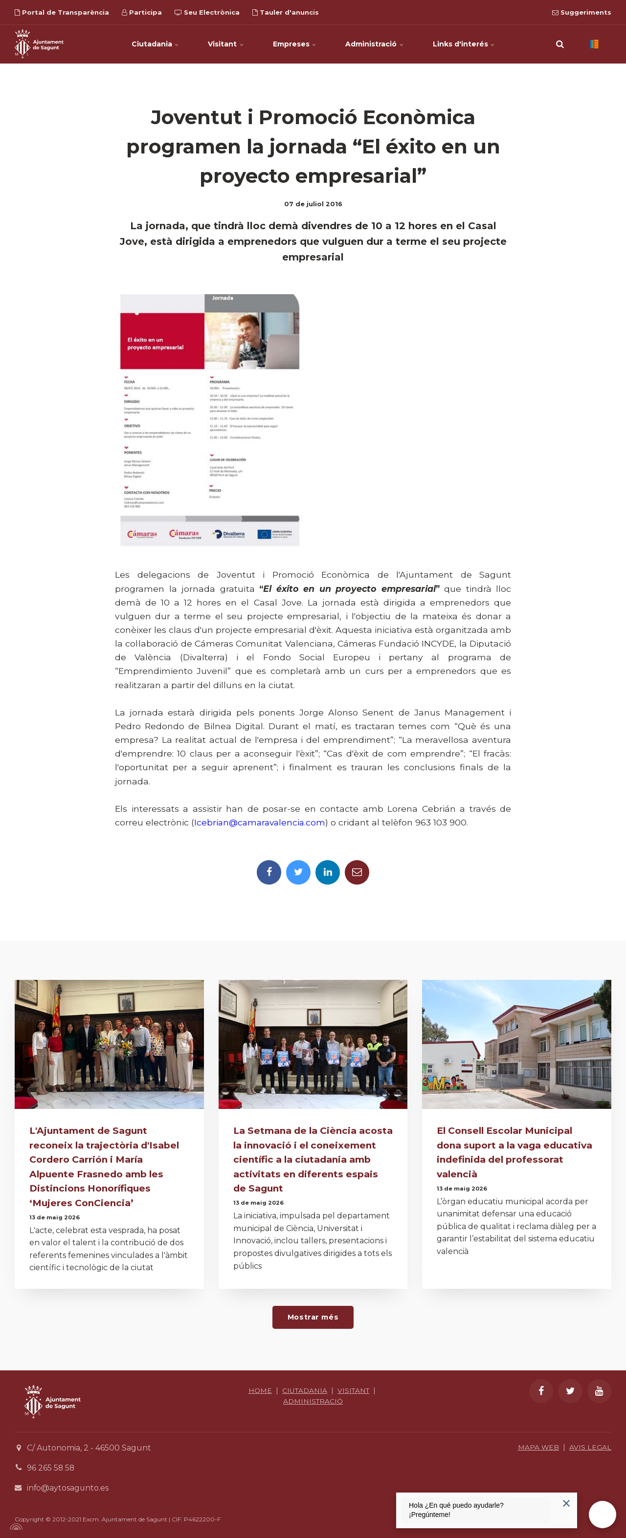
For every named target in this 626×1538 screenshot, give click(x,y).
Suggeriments (581, 12)
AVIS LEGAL (590, 1445)
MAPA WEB (538, 1445)
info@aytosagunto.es (68, 1486)
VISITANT (353, 1389)
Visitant (226, 44)
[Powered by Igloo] (15, 1524)
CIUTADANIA (304, 1389)
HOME (259, 1389)
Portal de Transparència (62, 12)
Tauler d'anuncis (285, 12)
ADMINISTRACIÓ (313, 1399)
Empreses (294, 44)
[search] (560, 44)
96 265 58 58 (51, 1466)
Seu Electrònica (207, 12)
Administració (375, 44)
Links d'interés (464, 44)
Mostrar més (313, 1315)
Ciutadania (155, 44)
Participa (142, 12)
